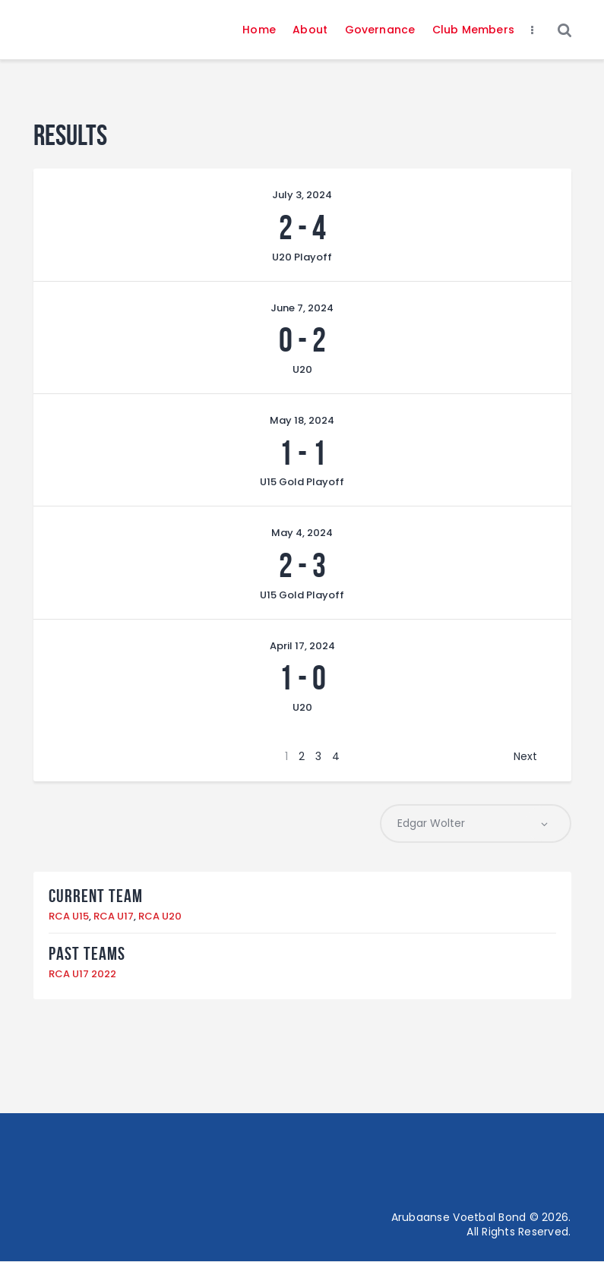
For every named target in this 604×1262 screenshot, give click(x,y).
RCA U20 (160, 917)
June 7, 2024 (302, 308)
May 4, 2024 (302, 532)
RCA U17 (113, 917)
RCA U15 (69, 917)
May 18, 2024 (302, 420)
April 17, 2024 (302, 646)
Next (525, 756)
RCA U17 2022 (82, 974)
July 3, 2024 (302, 195)
